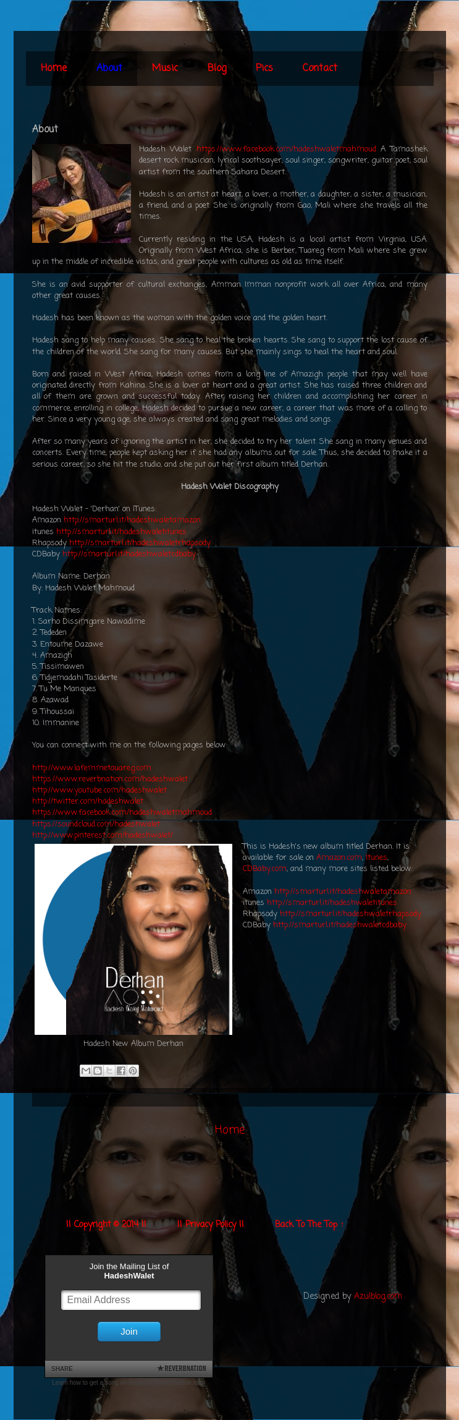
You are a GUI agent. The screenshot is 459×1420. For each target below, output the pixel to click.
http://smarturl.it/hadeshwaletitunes (121, 532)
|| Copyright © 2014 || (106, 1224)
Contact (320, 68)
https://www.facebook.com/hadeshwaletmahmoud (286, 149)
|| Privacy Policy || (210, 1224)
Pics (264, 68)
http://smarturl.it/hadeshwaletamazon (132, 520)
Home (54, 68)
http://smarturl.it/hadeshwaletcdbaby (129, 554)
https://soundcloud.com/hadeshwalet (96, 824)
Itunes (376, 858)
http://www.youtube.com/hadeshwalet (99, 790)
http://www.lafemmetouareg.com (91, 768)
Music (165, 68)
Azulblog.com (378, 1296)
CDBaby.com (265, 869)
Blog (217, 68)
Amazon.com (339, 858)
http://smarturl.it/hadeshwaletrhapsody (140, 543)
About (109, 68)
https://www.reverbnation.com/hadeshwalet (110, 779)
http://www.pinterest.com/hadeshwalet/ (102, 835)
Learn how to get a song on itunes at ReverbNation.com (128, 1382)
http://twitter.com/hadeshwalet (87, 801)
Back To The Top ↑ (310, 1224)
